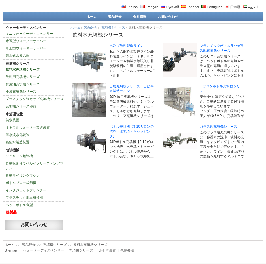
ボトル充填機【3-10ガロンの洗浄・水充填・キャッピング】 (132, 131)
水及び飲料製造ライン (126, 46)
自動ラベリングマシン (23, 176)
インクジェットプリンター (26, 190)
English (129, 7)
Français (149, 7)
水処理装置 (14, 114)
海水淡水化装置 (17, 135)
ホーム (92, 17)
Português (211, 7)
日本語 (232, 7)
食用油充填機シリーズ (23, 84)
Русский (170, 7)
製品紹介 (115, 17)
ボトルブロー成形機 (21, 183)
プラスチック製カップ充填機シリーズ (34, 99)
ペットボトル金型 (19, 205)
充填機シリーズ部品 (21, 106)
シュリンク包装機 (19, 156)
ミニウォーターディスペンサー (29, 34)
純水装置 (12, 120)
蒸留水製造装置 (17, 142)
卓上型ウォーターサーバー (26, 48)
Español (190, 7)
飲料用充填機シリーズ (23, 77)
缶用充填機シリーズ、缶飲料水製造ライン (132, 88)
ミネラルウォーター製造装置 (28, 127)
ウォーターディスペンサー (26, 28)
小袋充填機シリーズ (21, 92)
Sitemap (11, 250)
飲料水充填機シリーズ (23, 70)
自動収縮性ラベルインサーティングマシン (34, 165)
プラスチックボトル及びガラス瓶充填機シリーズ (222, 48)
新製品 (11, 212)
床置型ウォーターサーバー (26, 41)
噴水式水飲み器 (17, 56)
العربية (250, 7)
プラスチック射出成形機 (24, 198)
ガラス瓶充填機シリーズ (218, 127)
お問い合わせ (168, 17)
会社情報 (140, 17)
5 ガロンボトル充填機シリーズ (221, 88)
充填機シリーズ (17, 64)
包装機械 (12, 150)
